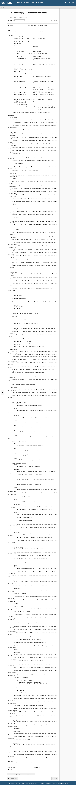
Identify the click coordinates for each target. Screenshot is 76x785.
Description (17, 17)
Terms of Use (40, 783)
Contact (39, 3)
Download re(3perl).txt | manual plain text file (21, 774)
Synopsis (10, 17)
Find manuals (12, 778)
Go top (54, 778)
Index (19, 3)
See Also (24, 17)
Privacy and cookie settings (52, 783)
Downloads (29, 3)
